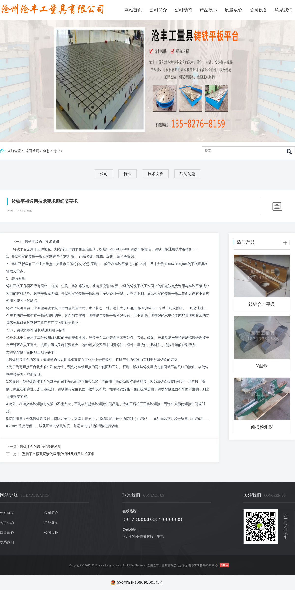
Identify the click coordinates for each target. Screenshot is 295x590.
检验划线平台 (16, 337)
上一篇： (13, 447)
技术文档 (155, 174)
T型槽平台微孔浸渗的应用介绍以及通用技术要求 (57, 454)
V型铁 (262, 365)
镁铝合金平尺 (262, 304)
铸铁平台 (20, 249)
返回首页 (32, 151)
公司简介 (158, 9)
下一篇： (13, 454)
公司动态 (183, 9)
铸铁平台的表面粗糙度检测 (40, 447)
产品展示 (208, 9)
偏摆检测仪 (262, 427)
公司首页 (7, 513)
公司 (104, 174)
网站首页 (133, 9)
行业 (56, 151)
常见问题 (187, 174)
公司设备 (258, 9)
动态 (46, 151)
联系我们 (284, 9)
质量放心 (233, 9)
